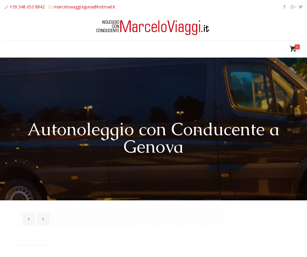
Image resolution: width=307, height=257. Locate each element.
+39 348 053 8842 (27, 7)
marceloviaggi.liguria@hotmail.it (84, 7)
